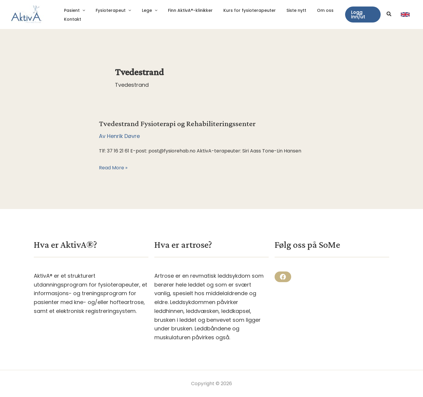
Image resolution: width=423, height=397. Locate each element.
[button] (362, 14)
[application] (81, 10)
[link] (405, 14)
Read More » (113, 167)
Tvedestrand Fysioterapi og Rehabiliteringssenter (177, 123)
